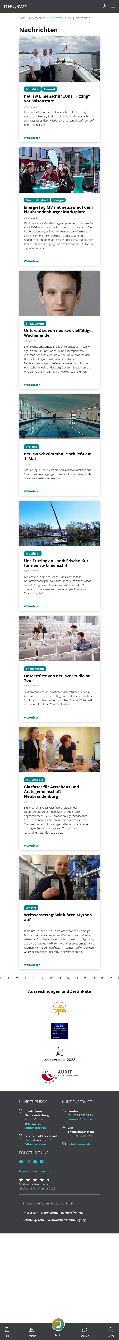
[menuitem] (6, 1332)
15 (93, 977)
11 (59, 977)
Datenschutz (49, 1212)
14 (85, 977)
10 (51, 977)
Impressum (30, 1212)
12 (68, 977)
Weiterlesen (32, 138)
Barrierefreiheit (72, 1212)
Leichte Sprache (34, 1220)
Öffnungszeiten (35, 1128)
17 (110, 977)
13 (76, 977)
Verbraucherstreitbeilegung (66, 1220)
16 (102, 977)
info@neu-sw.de (79, 1144)
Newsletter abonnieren (35, 1171)
